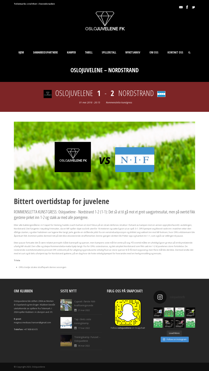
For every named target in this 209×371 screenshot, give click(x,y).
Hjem (21, 52)
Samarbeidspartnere (45, 52)
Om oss (153, 52)
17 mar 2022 (84, 328)
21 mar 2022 (84, 310)
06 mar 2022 (84, 345)
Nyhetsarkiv (132, 52)
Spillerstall (109, 52)
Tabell (89, 52)
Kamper (71, 52)
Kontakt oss (175, 52)
